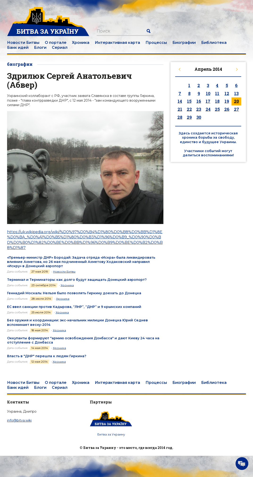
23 (198, 109)
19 (226, 101)
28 (179, 117)
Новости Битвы (23, 42)
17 (208, 101)
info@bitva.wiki (19, 420)
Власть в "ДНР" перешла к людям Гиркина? (46, 356)
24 (208, 109)
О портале (55, 42)
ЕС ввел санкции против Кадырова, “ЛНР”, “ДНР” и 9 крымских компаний (74, 307)
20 (236, 101)
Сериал (59, 47)
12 (226, 93)
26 (226, 109)
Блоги (40, 47)
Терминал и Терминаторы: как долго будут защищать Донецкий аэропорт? (77, 280)
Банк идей (18, 47)
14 (180, 101)
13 (236, 93)
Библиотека (214, 42)
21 (180, 109)
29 (189, 117)
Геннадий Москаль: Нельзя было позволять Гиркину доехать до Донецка (74, 293)
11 (217, 93)
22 (189, 109)
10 (208, 93)
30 (198, 117)
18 (217, 101)
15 (189, 101)
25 (217, 109)
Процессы (156, 42)
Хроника (80, 42)
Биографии (184, 42)
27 (236, 109)
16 (198, 101)
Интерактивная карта (117, 42)
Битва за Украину (111, 434)
